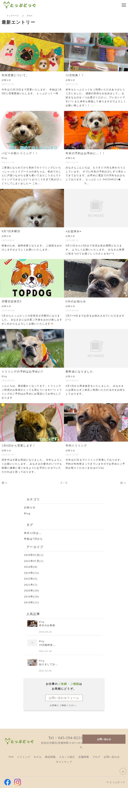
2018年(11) (31, 602)
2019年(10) (31, 596)
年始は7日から (33, 538)
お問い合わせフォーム (64, 697)
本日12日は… (33, 533)
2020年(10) (31, 590)
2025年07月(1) (34, 561)
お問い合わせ (104, 739)
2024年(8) (31, 567)
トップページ (13, 16)
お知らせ (30, 507)
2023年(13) (31, 573)
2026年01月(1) (34, 555)
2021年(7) (31, 584)
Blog (27, 513)
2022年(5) (31, 578)
